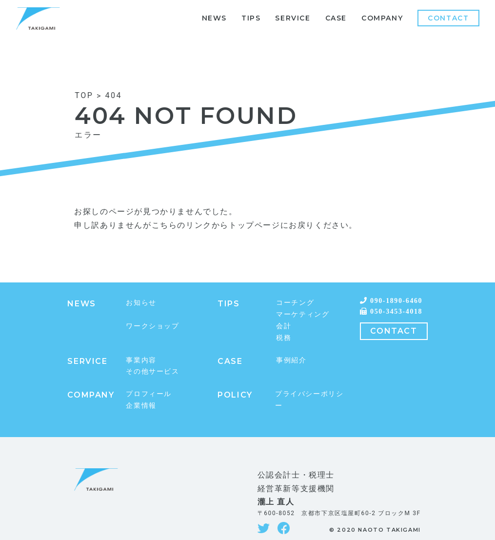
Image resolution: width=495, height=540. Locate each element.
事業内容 (141, 360)
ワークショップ (152, 326)
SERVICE (292, 18)
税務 (283, 337)
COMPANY (382, 18)
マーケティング (302, 314)
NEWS (214, 18)
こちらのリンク (182, 225)
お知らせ (141, 302)
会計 (283, 326)
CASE (336, 18)
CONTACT (393, 331)
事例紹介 (291, 360)
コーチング (295, 302)
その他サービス (152, 371)
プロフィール (149, 394)
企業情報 (141, 405)
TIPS (250, 18)
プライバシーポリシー (309, 399)
